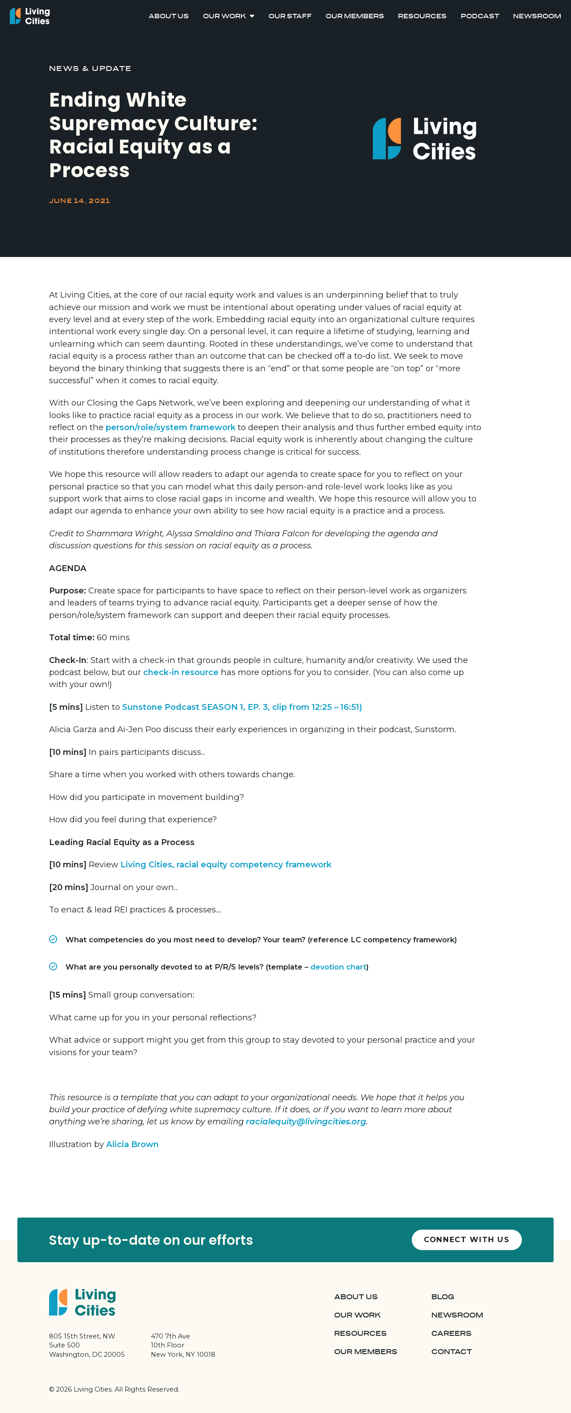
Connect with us (467, 1239)
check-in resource (181, 672)
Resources (422, 16)
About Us (169, 16)
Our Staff (290, 16)
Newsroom (537, 16)
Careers (451, 1334)
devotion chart (338, 966)
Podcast (480, 16)
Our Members (355, 16)
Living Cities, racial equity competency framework (225, 864)
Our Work (224, 16)
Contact (451, 1352)
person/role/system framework (171, 427)
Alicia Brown (132, 1144)
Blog (442, 1297)
